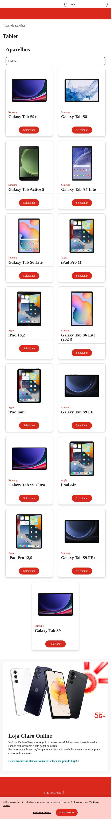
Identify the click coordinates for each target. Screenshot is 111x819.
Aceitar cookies (66, 812)
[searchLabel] (86, 4)
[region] (55, 808)
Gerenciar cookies (42, 812)
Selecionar (29, 129)
